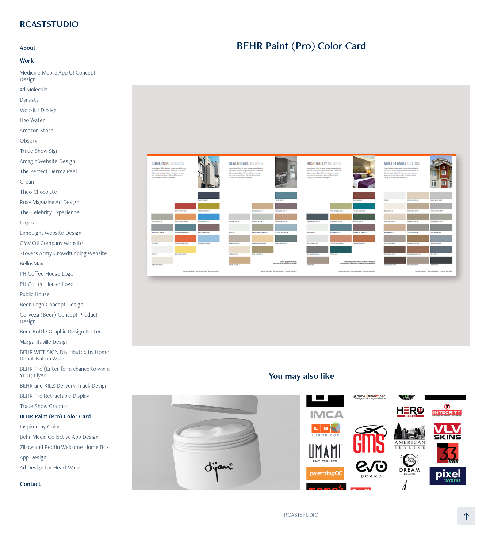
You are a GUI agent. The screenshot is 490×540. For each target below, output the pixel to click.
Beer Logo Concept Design (51, 304)
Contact (30, 484)
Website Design (38, 110)
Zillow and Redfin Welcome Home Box (64, 447)
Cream (28, 181)
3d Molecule (33, 89)
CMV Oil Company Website (51, 243)
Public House (35, 294)
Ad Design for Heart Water (51, 467)
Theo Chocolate (38, 192)
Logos (27, 222)
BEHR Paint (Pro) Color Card (55, 416)
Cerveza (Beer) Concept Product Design (59, 318)
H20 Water (32, 120)
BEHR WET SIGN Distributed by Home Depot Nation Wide (64, 355)
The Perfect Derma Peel (48, 171)
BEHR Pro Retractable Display (54, 396)
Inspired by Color (40, 426)
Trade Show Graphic (43, 406)
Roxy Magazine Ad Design (49, 202)
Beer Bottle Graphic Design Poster (60, 331)
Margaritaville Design (44, 341)
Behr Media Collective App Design (59, 437)
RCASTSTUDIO (49, 24)
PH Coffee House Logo (46, 273)
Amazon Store (36, 130)
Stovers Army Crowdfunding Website (63, 253)
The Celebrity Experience (49, 212)
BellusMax (31, 263)
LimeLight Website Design (50, 233)
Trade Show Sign (39, 151)
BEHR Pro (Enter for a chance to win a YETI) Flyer (65, 372)
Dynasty (29, 99)
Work (27, 60)
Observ (28, 140)
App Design (33, 457)
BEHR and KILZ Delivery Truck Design (64, 385)
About (27, 48)
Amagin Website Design (47, 161)
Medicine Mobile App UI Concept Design (58, 76)
